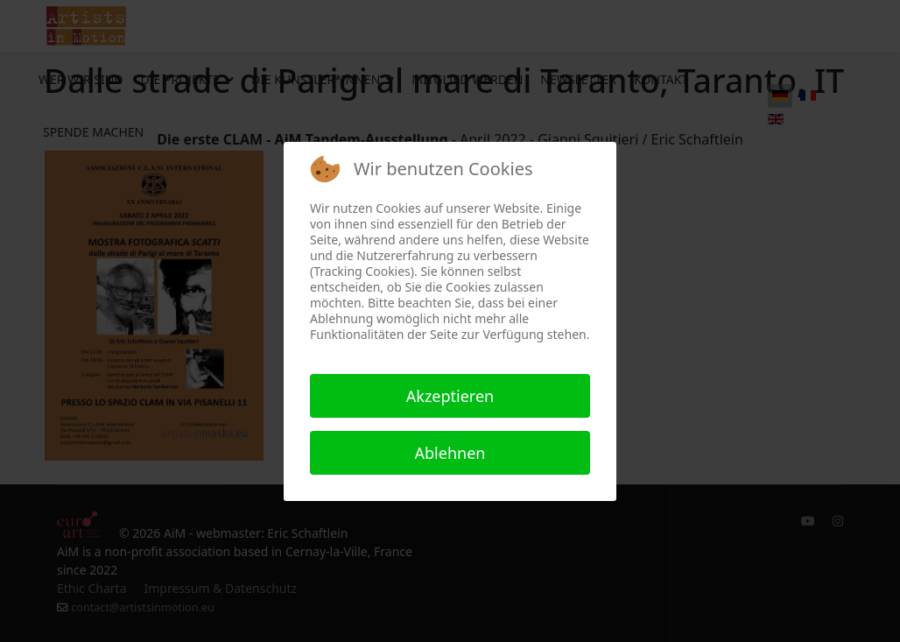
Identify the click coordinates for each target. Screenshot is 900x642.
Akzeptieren (450, 395)
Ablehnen (450, 452)
